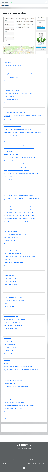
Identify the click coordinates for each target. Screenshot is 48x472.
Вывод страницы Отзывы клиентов (11, 202)
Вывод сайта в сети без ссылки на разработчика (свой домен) (17, 221)
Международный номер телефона (11, 331)
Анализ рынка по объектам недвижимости (13, 160)
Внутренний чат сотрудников (10, 328)
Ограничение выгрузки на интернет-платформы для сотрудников (18, 93)
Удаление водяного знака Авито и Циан (13, 154)
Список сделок (7, 303)
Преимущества (9, 453)
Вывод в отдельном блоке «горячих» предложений (15, 185)
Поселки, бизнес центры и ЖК (10, 347)
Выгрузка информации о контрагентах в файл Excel (15, 300)
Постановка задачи (8, 350)
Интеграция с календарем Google (11, 291)
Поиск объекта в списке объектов (11, 99)
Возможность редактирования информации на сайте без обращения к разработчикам (23, 209)
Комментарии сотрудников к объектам (12, 126)
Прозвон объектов (8, 176)
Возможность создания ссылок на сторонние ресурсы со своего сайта (19, 215)
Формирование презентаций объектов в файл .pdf (15, 163)
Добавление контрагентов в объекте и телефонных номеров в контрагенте (20, 145)
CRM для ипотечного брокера (10, 383)
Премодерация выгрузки (9, 96)
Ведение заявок (7, 228)
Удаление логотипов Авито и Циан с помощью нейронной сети (18, 366)
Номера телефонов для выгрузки (11, 90)
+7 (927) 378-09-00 (5, 2)
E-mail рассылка (7, 338)
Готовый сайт (29, 453)
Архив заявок (7, 259)
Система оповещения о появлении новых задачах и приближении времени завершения (23, 357)
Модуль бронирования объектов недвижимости (14, 411)
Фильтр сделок (7, 309)
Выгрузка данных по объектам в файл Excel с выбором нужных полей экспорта (21, 173)
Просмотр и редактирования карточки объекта (14, 112)
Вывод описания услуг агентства (11, 192)
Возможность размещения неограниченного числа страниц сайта (18, 206)
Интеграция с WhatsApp (9, 240)
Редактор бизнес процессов (10, 414)
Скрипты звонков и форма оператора (12, 65)
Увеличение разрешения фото (11, 377)
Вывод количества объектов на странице (13, 102)
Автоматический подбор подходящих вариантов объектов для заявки (19, 243)
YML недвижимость (8, 389)
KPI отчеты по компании (9, 344)
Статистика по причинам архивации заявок (13, 262)
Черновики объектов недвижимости (12, 418)
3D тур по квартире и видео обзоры (12, 396)
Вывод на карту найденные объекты (12, 77)
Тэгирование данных (8, 392)
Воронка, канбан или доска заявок (11, 237)
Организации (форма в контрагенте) (12, 250)
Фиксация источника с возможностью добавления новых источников (19, 157)
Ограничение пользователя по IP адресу (13, 278)
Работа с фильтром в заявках (10, 231)
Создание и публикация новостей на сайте (13, 189)
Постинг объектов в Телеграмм (11, 316)
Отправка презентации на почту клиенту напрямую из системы (18, 167)
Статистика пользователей (10, 281)
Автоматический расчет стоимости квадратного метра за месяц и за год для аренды (22, 132)
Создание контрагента (9, 294)
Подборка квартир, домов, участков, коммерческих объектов (17, 386)
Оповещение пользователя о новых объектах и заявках (16, 265)
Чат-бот (35, 453)
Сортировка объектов (9, 119)
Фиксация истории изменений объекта (12, 135)
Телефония (6, 363)
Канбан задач (7, 360)
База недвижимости (19, 453)
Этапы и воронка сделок (9, 306)
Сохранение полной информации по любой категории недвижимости (19, 141)
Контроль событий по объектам (11, 109)
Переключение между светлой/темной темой (14, 402)
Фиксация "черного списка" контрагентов (13, 297)
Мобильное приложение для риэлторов (13, 380)
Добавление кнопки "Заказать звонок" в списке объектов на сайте (18, 84)
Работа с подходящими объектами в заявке (13, 253)
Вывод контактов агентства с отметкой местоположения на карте (18, 195)
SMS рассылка (7, 335)
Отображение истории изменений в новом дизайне (15, 138)
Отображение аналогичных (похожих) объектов (14, 182)
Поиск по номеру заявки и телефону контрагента (15, 234)
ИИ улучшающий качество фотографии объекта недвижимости (18, 374)
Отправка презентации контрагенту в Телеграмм (15, 319)
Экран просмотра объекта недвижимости (13, 408)
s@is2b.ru (35, 463)
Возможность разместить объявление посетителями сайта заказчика (19, 80)
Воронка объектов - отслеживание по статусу (14, 106)
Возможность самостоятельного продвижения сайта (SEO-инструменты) (20, 218)
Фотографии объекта (8, 151)
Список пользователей (9, 272)
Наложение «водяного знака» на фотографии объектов (16, 87)
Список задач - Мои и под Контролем (12, 353)
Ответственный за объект (9, 427)
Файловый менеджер (8, 341)
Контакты (40, 453)
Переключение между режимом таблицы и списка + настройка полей (19, 405)
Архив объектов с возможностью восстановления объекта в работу (19, 148)
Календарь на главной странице (11, 287)
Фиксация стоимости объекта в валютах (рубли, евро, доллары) (18, 129)
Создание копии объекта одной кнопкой (13, 123)
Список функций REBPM (9, 62)
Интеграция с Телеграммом (10, 313)
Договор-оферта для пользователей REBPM (23, 459)
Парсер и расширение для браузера (12, 224)
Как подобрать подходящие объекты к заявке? (14, 247)
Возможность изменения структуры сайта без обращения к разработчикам (20, 212)
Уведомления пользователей (10, 284)
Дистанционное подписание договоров (13, 325)
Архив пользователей (9, 275)
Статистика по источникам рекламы (12, 322)
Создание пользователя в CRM (11, 269)
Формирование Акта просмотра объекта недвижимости (16, 170)
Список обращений (8, 399)
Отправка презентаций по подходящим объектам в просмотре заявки (19, 256)
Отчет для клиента (8, 179)
